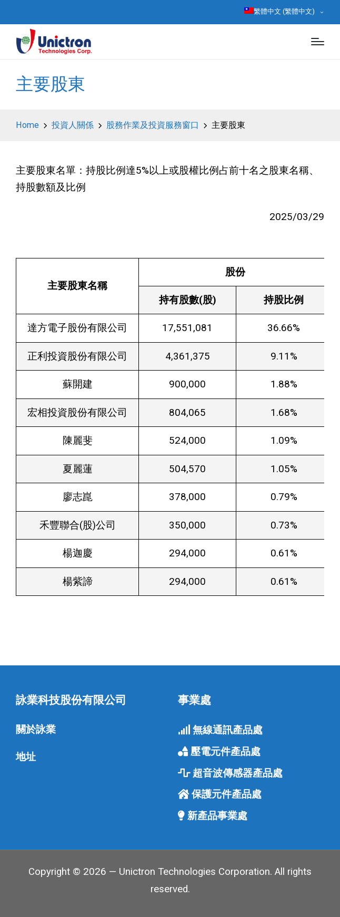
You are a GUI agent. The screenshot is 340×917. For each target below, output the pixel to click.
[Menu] (317, 41)
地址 (26, 757)
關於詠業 (36, 729)
